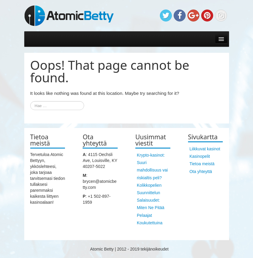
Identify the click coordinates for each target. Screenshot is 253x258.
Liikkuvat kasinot (205, 148)
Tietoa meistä (202, 163)
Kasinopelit (200, 156)
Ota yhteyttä (201, 171)
